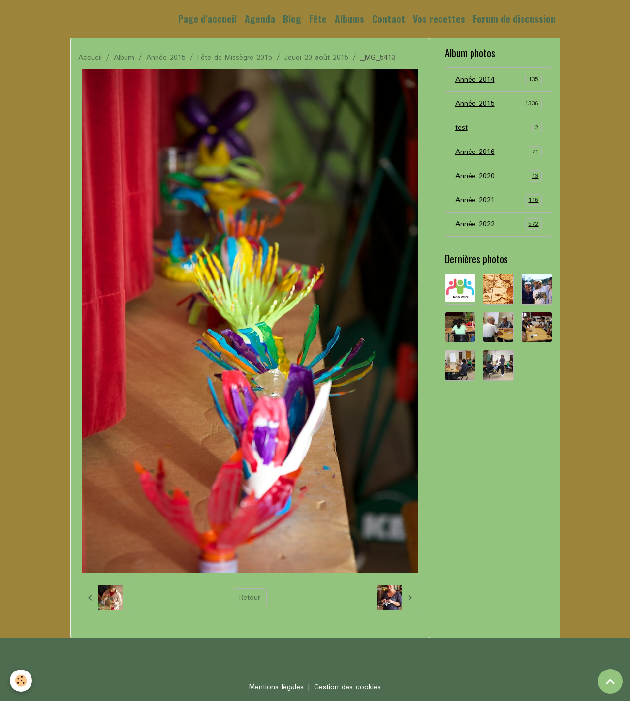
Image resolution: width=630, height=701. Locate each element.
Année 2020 (498, 176)
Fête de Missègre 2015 (234, 57)
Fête (318, 18)
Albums (349, 18)
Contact (388, 18)
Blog (292, 18)
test (498, 128)
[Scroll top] (610, 681)
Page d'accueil (207, 18)
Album (124, 57)
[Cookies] (21, 681)
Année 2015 (166, 57)
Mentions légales (276, 687)
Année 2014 (498, 80)
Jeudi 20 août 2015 (316, 57)
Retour (249, 598)
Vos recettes (439, 18)
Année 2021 (498, 200)
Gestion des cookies (347, 687)
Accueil (90, 57)
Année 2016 (498, 152)
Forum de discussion (514, 18)
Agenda (260, 18)
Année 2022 (498, 224)
